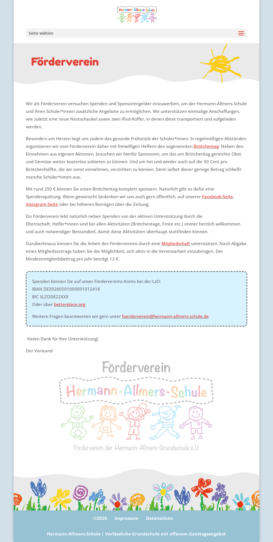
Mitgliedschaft (175, 243)
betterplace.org (69, 304)
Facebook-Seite (217, 196)
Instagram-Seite (42, 204)
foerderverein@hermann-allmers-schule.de (165, 316)
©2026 (100, 518)
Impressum (126, 518)
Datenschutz (159, 518)
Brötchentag (206, 146)
